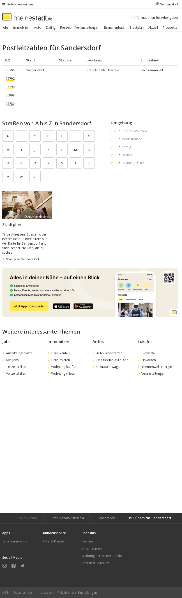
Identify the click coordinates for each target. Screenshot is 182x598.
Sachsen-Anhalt (26, 518)
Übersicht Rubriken (95, 563)
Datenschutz (22, 592)
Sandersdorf (106, 518)
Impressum (45, 592)
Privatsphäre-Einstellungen (77, 592)
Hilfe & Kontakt (54, 541)
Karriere (87, 541)
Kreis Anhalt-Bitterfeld (67, 518)
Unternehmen (91, 548)
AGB (5, 592)
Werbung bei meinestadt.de (101, 556)
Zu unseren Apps (14, 541)
